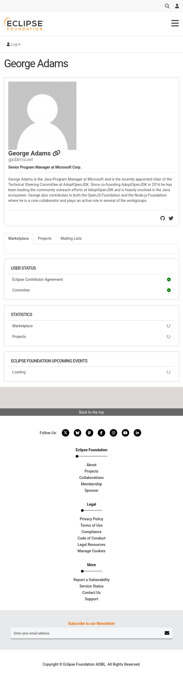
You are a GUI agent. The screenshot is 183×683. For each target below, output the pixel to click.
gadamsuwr (20, 159)
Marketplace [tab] (18, 238)
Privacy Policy (91, 519)
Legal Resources (91, 544)
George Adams (34, 153)
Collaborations (91, 478)
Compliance (91, 532)
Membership (91, 484)
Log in (14, 44)
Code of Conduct (91, 538)
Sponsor (91, 490)
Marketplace (91, 326)
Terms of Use (91, 525)
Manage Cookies (91, 551)
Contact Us (91, 592)
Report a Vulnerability (91, 580)
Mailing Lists (71, 238)
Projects (91, 336)
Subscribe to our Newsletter (91, 623)
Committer (91, 290)
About (92, 465)
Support (91, 599)
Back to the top (91, 412)
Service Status (91, 586)
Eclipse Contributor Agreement (91, 279)
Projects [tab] (44, 238)
